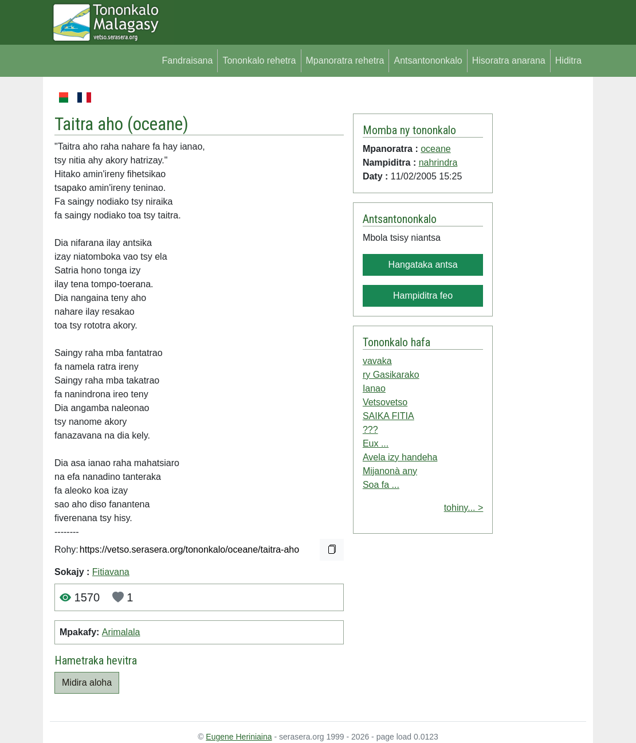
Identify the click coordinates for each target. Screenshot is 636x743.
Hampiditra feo (423, 295)
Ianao (374, 388)
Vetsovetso (385, 402)
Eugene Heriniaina (239, 736)
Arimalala (121, 632)
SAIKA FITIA (388, 416)
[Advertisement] (539, 263)
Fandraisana (187, 60)
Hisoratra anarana (508, 60)
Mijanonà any (390, 471)
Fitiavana (110, 572)
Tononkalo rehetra (259, 60)
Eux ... (375, 443)
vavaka (377, 361)
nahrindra (438, 162)
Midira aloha (87, 682)
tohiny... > (464, 508)
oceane (158, 124)
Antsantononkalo (428, 60)
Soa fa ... (381, 485)
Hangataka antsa (423, 264)
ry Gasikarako (391, 375)
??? (370, 430)
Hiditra (568, 60)
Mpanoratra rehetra (345, 60)
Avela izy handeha (400, 457)
